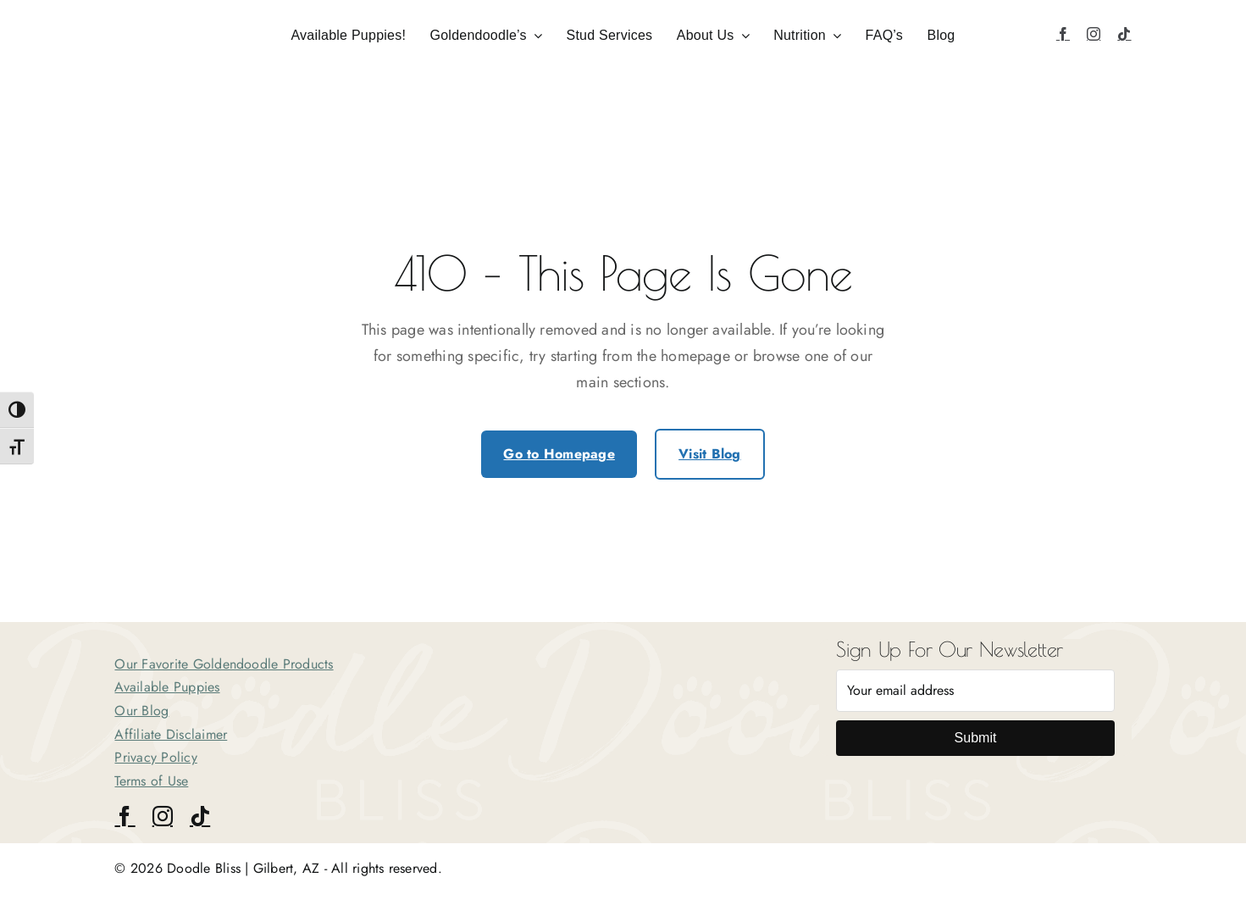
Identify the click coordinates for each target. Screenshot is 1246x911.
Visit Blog (709, 454)
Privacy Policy (155, 757)
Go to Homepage (558, 454)
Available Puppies (166, 687)
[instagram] (1093, 34)
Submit (976, 737)
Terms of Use (151, 781)
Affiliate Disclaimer (170, 734)
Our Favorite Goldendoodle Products (223, 664)
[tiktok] (1124, 34)
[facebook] (1063, 34)
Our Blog (141, 710)
